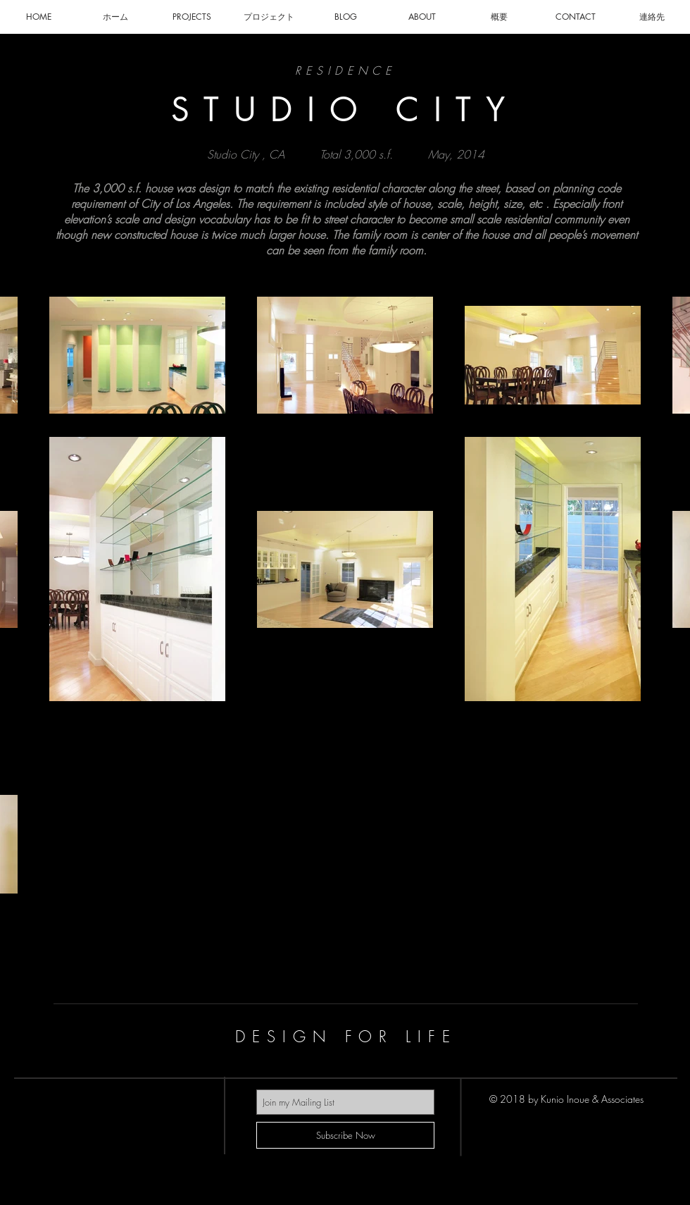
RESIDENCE (345, 70)
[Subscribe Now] (345, 1135)
